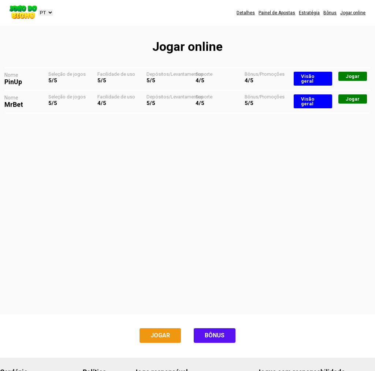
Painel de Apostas (277, 12)
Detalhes (246, 12)
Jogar (353, 76)
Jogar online (352, 12)
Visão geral (307, 79)
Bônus (330, 12)
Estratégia (309, 12)
